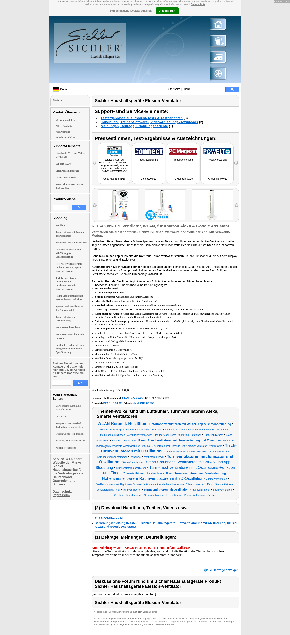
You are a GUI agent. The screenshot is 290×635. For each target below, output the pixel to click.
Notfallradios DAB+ (70, 440)
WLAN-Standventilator (68, 327)
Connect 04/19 (148, 178)
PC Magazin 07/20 (183, 178)
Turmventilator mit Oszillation (71, 242)
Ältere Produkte (64, 126)
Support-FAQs (63, 163)
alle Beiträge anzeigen (223, 570)
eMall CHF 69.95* (143, 403)
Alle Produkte (63, 131)
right (236, 205)
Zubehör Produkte (65, 137)
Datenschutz (198, 4)
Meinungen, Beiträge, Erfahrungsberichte (134, 126)
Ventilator (61, 225)
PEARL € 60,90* (133, 397)
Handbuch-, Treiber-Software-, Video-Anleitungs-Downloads (149, 122)
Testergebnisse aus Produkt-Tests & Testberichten (142, 118)
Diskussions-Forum (66, 177)
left (95, 205)
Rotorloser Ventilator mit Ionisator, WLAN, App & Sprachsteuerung (69, 267)
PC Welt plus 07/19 (217, 178)
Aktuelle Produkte (65, 120)
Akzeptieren (167, 10)
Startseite (174, 89)
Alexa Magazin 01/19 (114, 178)
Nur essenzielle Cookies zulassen (131, 10)
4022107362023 (160, 397)
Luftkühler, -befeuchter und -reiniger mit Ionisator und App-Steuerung (71, 349)
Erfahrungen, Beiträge (67, 170)
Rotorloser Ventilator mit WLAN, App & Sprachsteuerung (69, 253)
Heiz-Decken (69, 433)
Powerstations (66, 447)
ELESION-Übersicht (109, 518)
